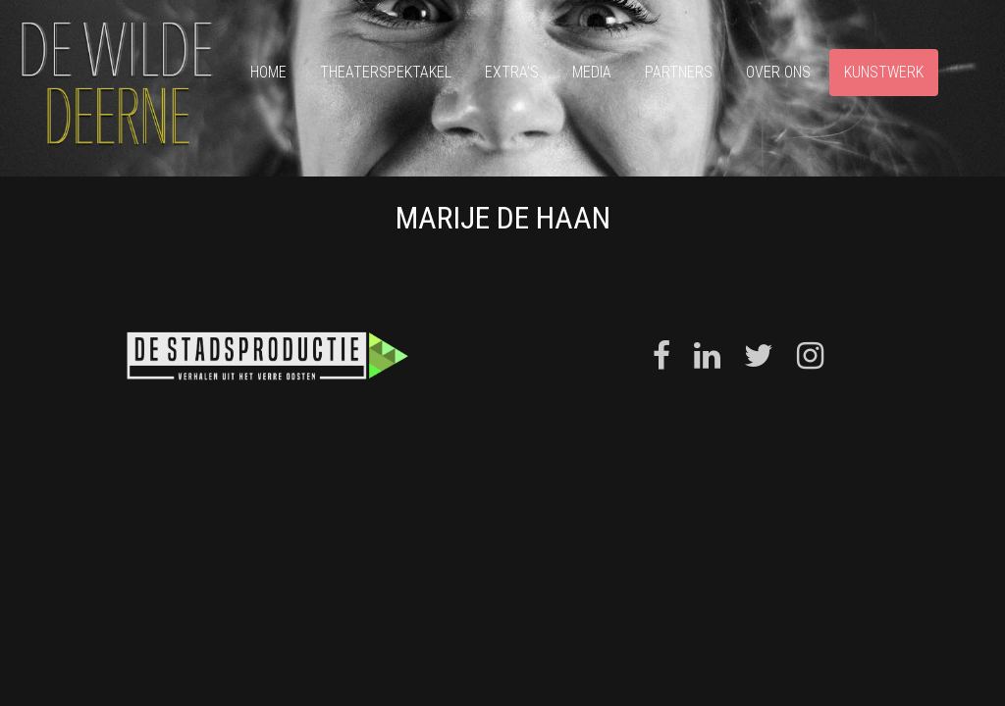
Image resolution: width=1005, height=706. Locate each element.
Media (591, 72)
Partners (679, 72)
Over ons (778, 72)
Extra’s (512, 72)
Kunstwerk (884, 72)
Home (268, 72)
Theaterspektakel (385, 72)
